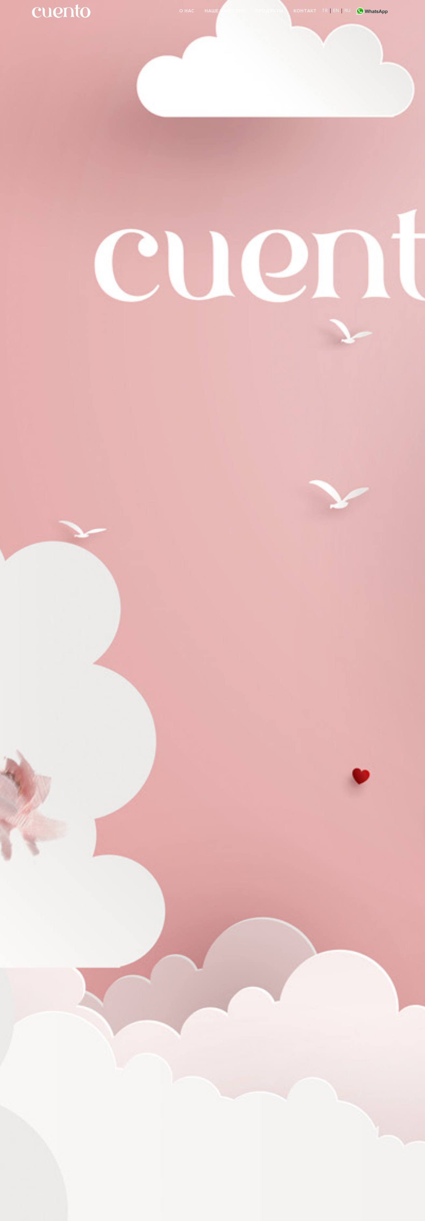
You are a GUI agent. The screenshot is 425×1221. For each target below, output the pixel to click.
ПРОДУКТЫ (269, 10)
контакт (305, 10)
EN (336, 10)
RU (347, 10)
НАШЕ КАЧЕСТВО (225, 10)
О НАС (186, 10)
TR (325, 10)
